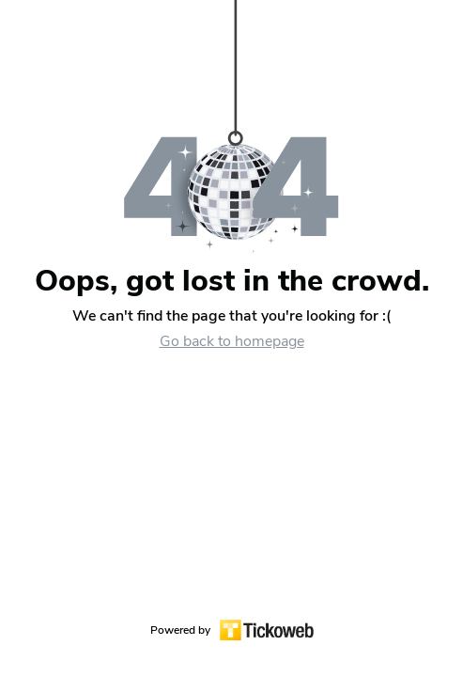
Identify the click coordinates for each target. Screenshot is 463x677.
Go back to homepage (232, 341)
